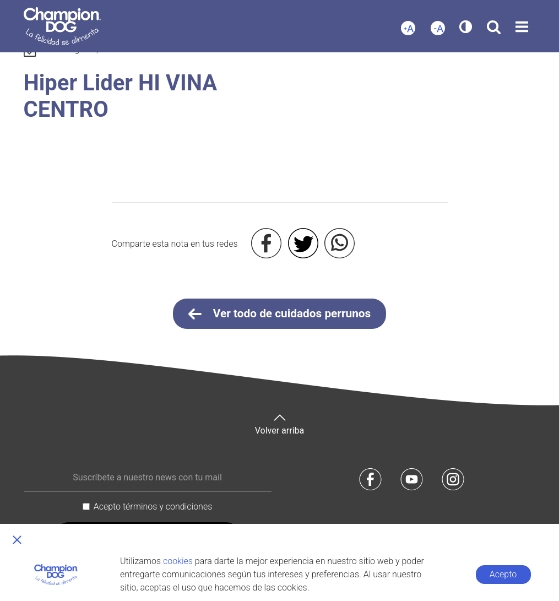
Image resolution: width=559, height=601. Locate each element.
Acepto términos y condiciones (153, 506)
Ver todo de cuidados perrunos (279, 314)
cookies (178, 561)
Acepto (503, 574)
